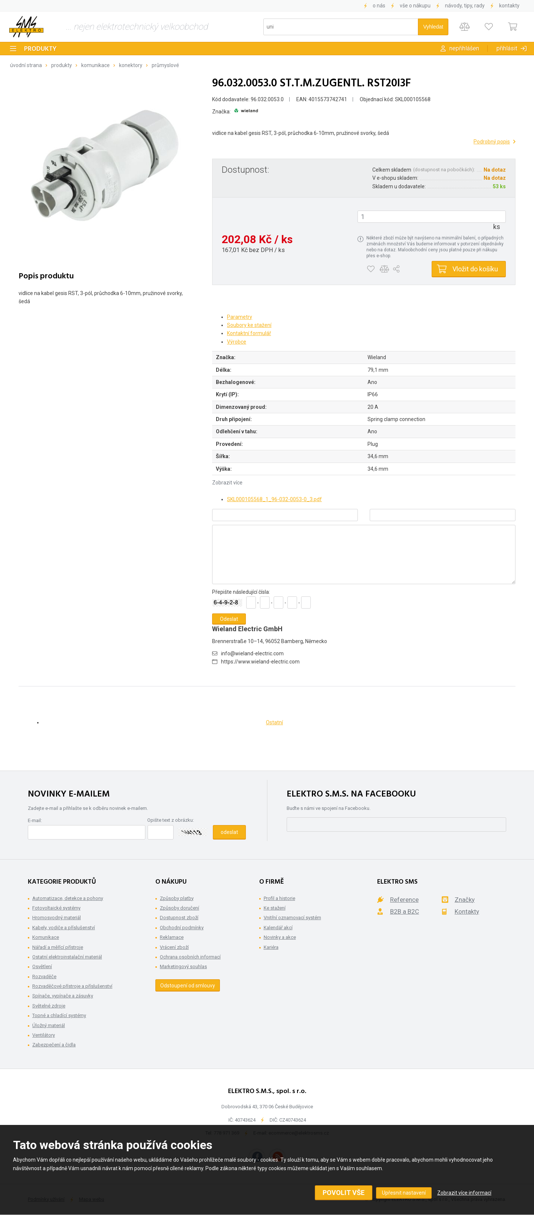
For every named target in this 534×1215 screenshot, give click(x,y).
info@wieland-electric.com (252, 653)
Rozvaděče (44, 976)
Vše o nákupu (415, 6)
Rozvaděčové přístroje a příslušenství (72, 986)
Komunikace (95, 65)
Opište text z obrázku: (170, 820)
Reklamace (172, 937)
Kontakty (509, 6)
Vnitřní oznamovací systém (292, 917)
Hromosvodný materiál (56, 917)
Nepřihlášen (464, 48)
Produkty (40, 49)
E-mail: (35, 820)
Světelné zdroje (48, 1006)
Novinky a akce (280, 937)
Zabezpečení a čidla (54, 1044)
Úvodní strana (26, 65)
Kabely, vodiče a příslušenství (63, 927)
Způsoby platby (177, 898)
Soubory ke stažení (249, 325)
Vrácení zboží (174, 947)
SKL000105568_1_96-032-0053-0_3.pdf (274, 499)
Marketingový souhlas (183, 966)
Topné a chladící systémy (59, 1015)
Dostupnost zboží (179, 917)
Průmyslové (165, 65)
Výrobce (236, 342)
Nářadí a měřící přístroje (57, 947)
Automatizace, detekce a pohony (67, 898)
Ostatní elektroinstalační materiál (67, 957)
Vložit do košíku (475, 269)
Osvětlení (42, 966)
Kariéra (271, 947)
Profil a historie (279, 898)
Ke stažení (275, 908)
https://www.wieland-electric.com (260, 662)
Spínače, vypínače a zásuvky (62, 996)
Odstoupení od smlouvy (187, 986)
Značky (465, 899)
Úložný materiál (48, 1025)
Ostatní (274, 722)
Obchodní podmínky (182, 927)
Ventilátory (43, 1035)
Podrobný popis (492, 142)
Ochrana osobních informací (190, 957)
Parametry (239, 317)
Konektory (130, 65)
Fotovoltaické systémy (56, 908)
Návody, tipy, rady (465, 6)
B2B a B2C (404, 911)
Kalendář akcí (278, 927)
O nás (379, 6)
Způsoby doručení (179, 908)
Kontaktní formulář (249, 333)
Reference (404, 899)
